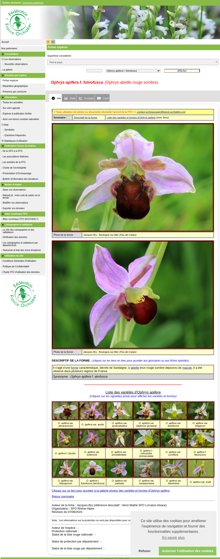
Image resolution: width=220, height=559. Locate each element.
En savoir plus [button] (173, 538)
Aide (5, 125)
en (53, 42)
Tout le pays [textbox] (56, 62)
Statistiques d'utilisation (14, 141)
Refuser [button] (145, 551)
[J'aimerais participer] (32, 3)
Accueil (5, 42)
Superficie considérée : (59, 55)
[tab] (55, 98)
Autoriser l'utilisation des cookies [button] (188, 551)
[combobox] (133, 62)
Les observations (11, 59)
